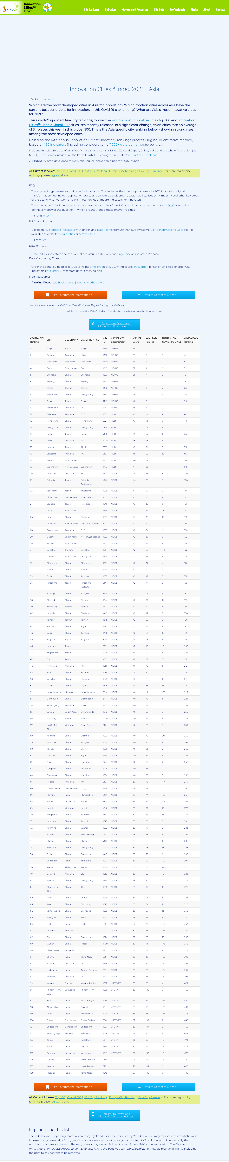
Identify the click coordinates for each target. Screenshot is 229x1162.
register (56, 175)
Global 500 (74, 171)
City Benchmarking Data (166, 229)
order (100, 266)
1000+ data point (123, 144)
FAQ (32, 185)
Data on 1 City (38, 245)
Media (194, 9)
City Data (159, 9)
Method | (93, 282)
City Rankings (91, 9)
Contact (220, 9)
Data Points (105, 229)
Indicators (110, 9)
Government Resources (135, 9)
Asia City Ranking (150, 171)
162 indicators (55, 144)
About (206, 9)
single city (123, 254)
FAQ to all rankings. (145, 155)
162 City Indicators (41, 221)
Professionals (177, 9)
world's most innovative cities (135, 120)
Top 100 (60, 171)
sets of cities (87, 234)
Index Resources (40, 276)
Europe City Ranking (122, 171)
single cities (67, 234)
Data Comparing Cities (44, 258)
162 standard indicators (60, 229)
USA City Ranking (95, 171)
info (93, 266)
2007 (171, 205)
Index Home (46, 99)
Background (66, 282)
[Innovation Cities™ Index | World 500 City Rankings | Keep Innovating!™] (26, 7)
